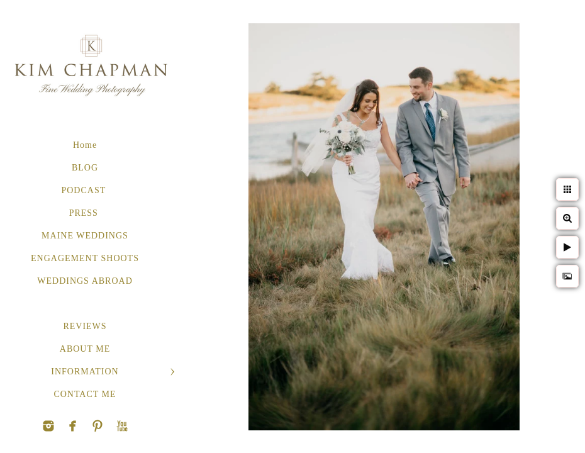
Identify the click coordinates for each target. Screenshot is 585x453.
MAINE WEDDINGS (85, 235)
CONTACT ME (84, 394)
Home (85, 145)
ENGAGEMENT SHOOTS (85, 258)
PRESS (85, 213)
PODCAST (84, 190)
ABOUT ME (85, 349)
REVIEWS (84, 326)
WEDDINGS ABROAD (85, 281)
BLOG (85, 167)
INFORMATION (84, 371)
